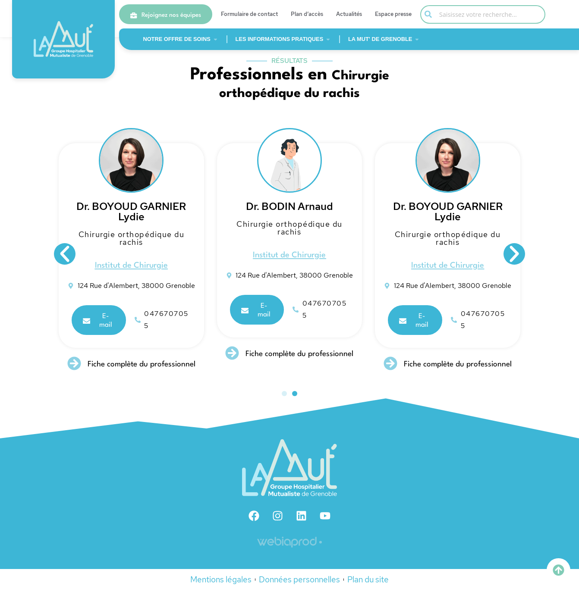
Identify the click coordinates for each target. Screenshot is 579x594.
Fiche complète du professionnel (145, 368)
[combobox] (482, 14)
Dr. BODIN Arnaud (293, 211)
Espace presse (393, 14)
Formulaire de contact (249, 14)
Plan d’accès (307, 14)
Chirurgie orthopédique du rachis (135, 243)
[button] (65, 258)
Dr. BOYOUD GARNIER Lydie (135, 216)
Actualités (349, 14)
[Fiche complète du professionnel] (78, 368)
